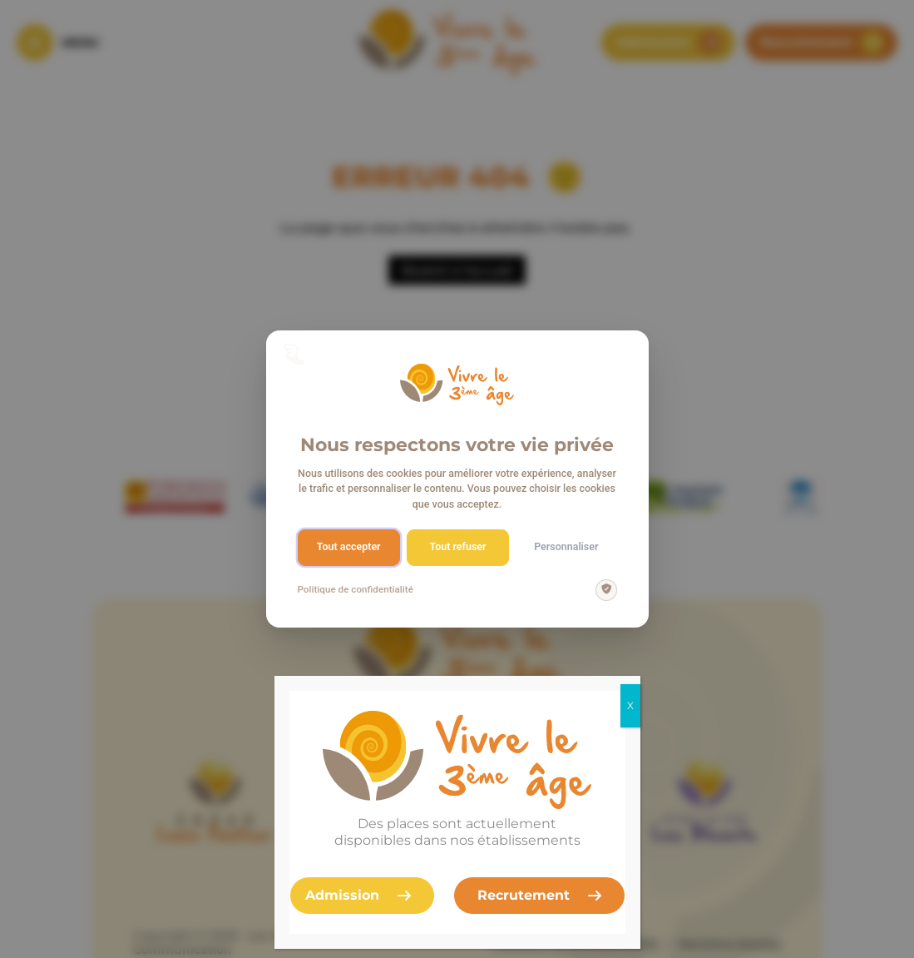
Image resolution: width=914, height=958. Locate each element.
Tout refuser (457, 546)
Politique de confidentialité (355, 589)
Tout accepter (349, 546)
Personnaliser (566, 546)
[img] (606, 590)
